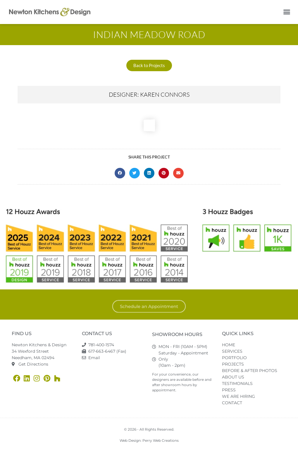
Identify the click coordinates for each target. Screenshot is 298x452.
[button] (286, 12)
